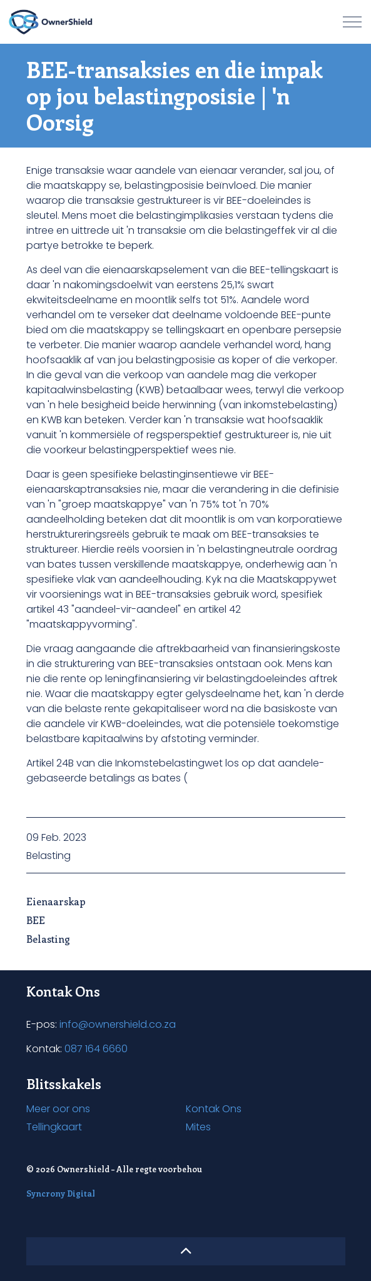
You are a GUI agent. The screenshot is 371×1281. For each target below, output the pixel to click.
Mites (198, 1127)
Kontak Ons (213, 1109)
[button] (185, 1251)
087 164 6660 (96, 1049)
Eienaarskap (56, 901)
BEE (35, 920)
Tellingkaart (54, 1127)
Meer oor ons (58, 1109)
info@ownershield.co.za (117, 1024)
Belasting (48, 855)
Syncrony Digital (60, 1193)
